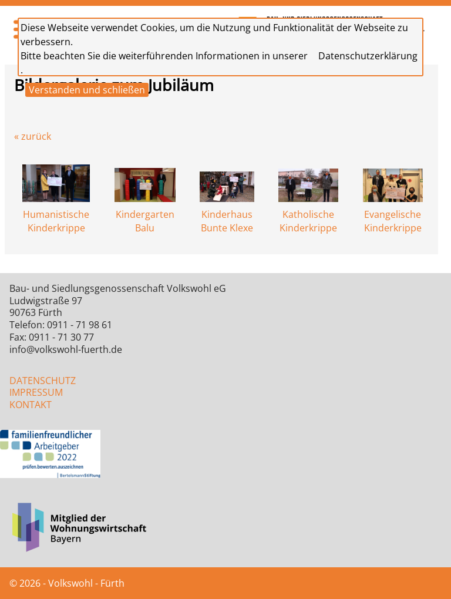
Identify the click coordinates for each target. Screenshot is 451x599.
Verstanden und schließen (87, 89)
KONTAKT (30, 404)
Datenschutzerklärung (368, 55)
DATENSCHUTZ (42, 380)
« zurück (32, 136)
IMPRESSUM (36, 392)
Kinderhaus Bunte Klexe (227, 214)
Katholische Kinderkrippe (308, 214)
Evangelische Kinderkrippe (393, 214)
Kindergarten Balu (145, 214)
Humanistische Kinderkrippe (56, 214)
